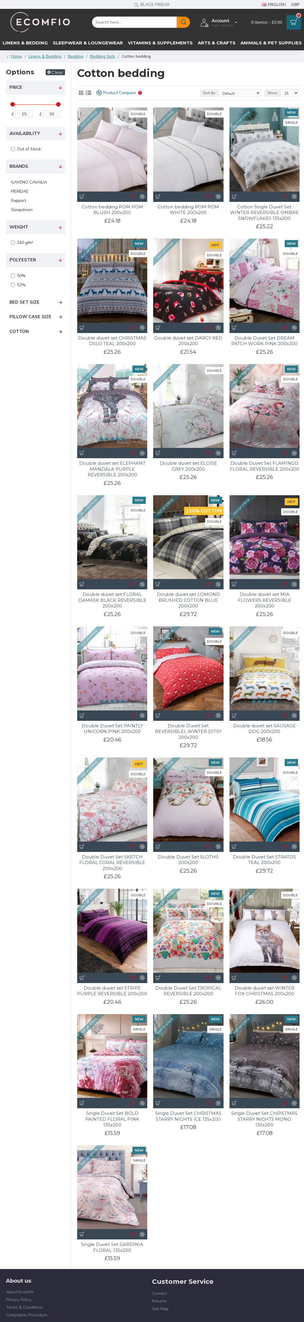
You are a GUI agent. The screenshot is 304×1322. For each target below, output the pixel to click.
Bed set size (24, 302)
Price (16, 87)
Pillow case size (30, 317)
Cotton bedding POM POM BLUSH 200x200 (112, 209)
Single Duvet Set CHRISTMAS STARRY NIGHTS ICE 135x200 (188, 1102)
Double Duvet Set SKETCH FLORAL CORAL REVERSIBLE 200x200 (112, 862)
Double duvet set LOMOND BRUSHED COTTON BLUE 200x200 (188, 600)
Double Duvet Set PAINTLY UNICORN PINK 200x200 (112, 728)
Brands (19, 166)
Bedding (75, 56)
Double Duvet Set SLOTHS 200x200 (188, 860)
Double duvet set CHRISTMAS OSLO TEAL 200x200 (112, 341)
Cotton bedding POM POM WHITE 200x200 (188, 209)
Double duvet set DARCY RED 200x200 (188, 341)
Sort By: (209, 93)
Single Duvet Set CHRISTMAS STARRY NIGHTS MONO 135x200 (264, 1105)
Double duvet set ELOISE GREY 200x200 (188, 466)
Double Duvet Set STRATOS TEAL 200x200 (264, 860)
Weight (19, 227)
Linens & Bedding (44, 56)
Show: (272, 93)
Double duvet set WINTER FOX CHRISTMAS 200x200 (264, 976)
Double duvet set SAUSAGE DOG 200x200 (264, 728)
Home (16, 56)
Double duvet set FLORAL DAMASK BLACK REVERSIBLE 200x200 (112, 600)
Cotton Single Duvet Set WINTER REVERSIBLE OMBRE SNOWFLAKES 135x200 (264, 212)
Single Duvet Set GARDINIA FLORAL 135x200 (112, 1219)
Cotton (19, 331)
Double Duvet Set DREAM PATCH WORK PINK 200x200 (264, 341)
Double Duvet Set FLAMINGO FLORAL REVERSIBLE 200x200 (264, 466)
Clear (57, 72)
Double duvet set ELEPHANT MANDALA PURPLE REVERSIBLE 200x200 (112, 468)
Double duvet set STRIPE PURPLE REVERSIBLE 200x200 (112, 991)
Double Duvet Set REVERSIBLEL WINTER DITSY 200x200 (188, 731)
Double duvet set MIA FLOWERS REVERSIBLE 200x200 (264, 600)
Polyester (23, 260)
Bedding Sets (102, 56)
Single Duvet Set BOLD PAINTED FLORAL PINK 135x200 (112, 1105)
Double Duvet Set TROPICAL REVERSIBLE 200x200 (188, 976)
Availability (25, 133)
